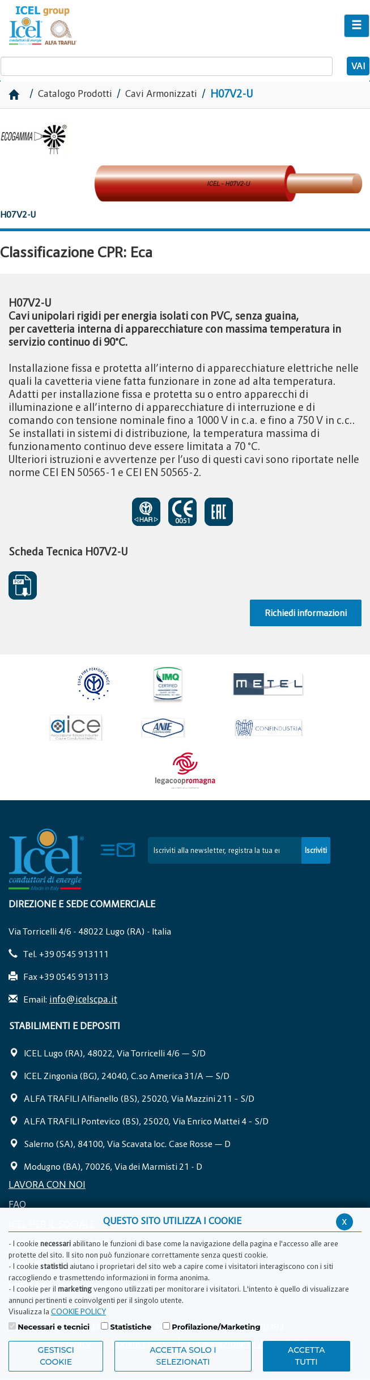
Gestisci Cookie (56, 1356)
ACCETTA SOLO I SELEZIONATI (183, 1356)
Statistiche (130, 1326)
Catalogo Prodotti (76, 93)
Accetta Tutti (306, 1356)
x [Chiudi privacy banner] (344, 1221)
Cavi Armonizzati (161, 93)
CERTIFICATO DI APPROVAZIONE (146, 512)
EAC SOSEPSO (219, 512)
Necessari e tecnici (54, 1326)
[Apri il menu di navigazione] (356, 25)
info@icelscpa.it (83, 999)
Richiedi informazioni (306, 613)
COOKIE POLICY (78, 1311)
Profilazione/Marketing (216, 1326)
